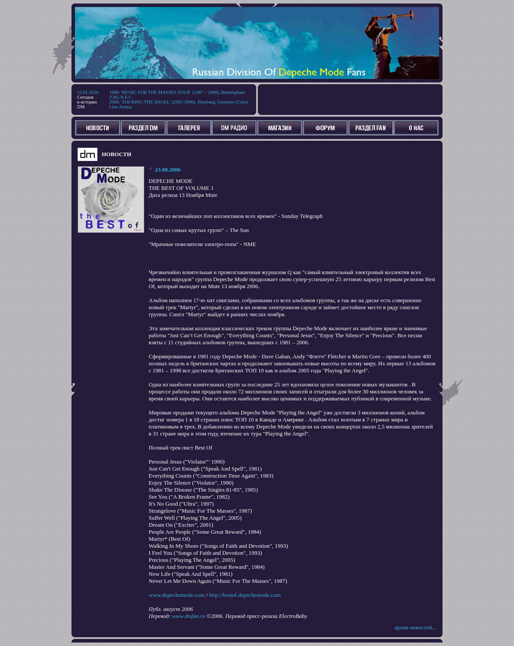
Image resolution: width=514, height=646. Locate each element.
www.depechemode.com (177, 595)
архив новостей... (415, 627)
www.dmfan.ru (188, 616)
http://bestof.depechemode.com (245, 595)
